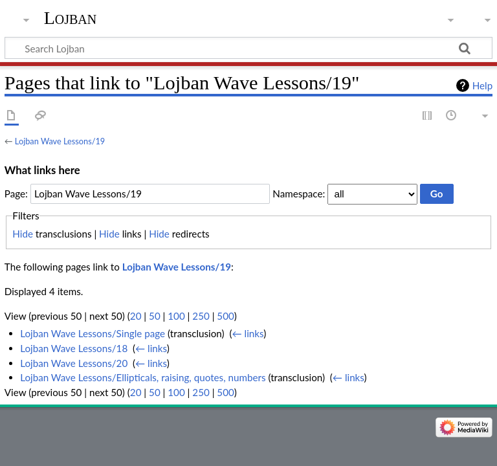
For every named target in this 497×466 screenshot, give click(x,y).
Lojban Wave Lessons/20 (73, 363)
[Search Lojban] (248, 48)
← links (247, 333)
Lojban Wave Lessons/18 (73, 348)
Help (482, 85)
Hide (22, 233)
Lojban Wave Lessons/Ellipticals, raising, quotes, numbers (142, 377)
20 (136, 316)
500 (225, 316)
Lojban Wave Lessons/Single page (92, 333)
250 (200, 316)
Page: (16, 193)
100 (176, 316)
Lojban (70, 18)
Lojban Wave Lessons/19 (60, 141)
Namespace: (298, 193)
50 (154, 316)
